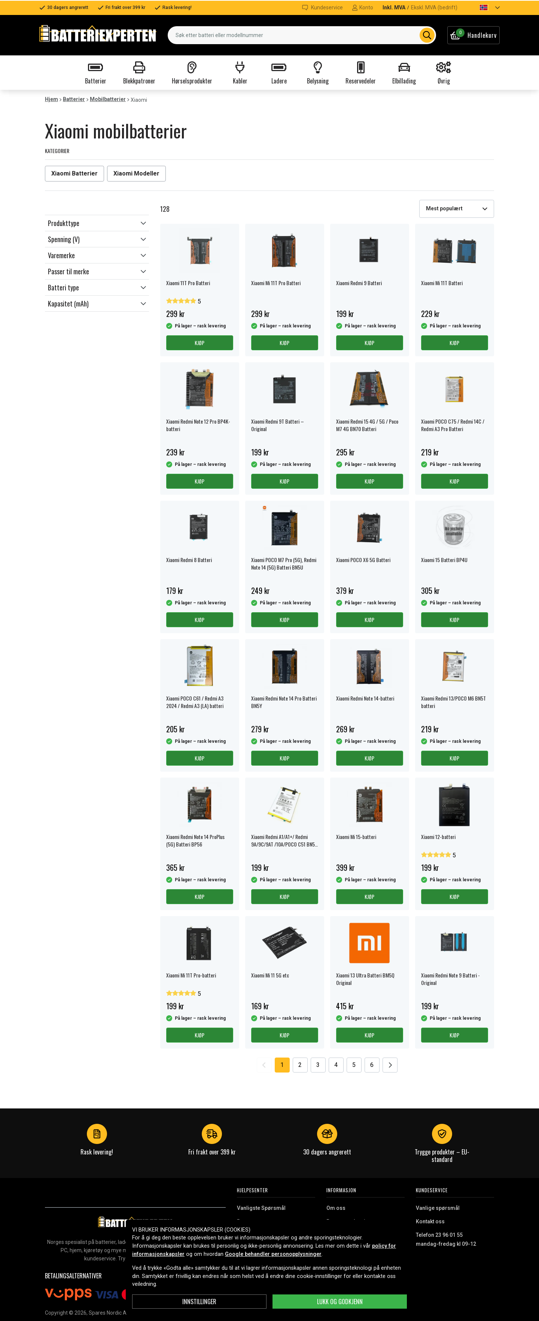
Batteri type (63, 287)
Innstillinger (199, 1301)
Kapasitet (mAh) (68, 303)
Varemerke (61, 255)
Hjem (51, 99)
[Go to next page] (390, 1065)
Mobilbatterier (108, 99)
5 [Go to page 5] (354, 1064)
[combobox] (302, 35)
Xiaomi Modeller (136, 173)
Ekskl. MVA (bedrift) (434, 7)
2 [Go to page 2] (300, 1064)
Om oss (335, 1208)
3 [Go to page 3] (318, 1064)
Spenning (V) (64, 239)
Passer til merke (68, 271)
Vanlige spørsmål (438, 1208)
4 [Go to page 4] (336, 1064)
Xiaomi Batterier (74, 173)
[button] (483, 7)
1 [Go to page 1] (282, 1064)
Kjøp (199, 343)
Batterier (74, 99)
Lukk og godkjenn (340, 1301)
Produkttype (63, 223)
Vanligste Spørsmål (261, 1208)
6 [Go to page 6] (372, 1064)
